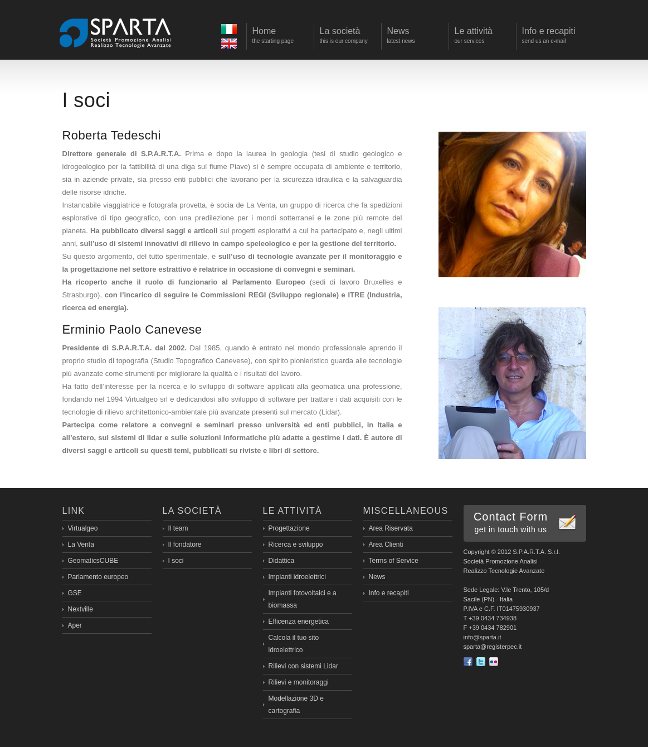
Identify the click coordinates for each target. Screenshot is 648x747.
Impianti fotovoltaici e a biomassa (303, 599)
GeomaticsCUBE (93, 561)
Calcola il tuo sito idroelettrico (294, 644)
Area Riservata (391, 528)
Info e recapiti (389, 593)
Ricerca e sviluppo (296, 544)
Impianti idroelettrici (297, 577)
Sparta (115, 32)
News (377, 577)
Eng (230, 44)
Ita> (230, 30)
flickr (493, 661)
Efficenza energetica (299, 621)
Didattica (282, 561)
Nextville (80, 609)
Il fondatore (185, 544)
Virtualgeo (83, 528)
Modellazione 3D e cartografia (296, 705)
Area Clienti (386, 544)
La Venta (81, 544)
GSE (75, 593)
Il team (178, 528)
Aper (75, 625)
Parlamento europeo (98, 577)
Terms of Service (393, 561)
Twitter (480, 661)
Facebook (468, 661)
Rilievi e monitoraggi (299, 682)
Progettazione (289, 528)
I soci (176, 561)
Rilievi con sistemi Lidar (303, 666)
